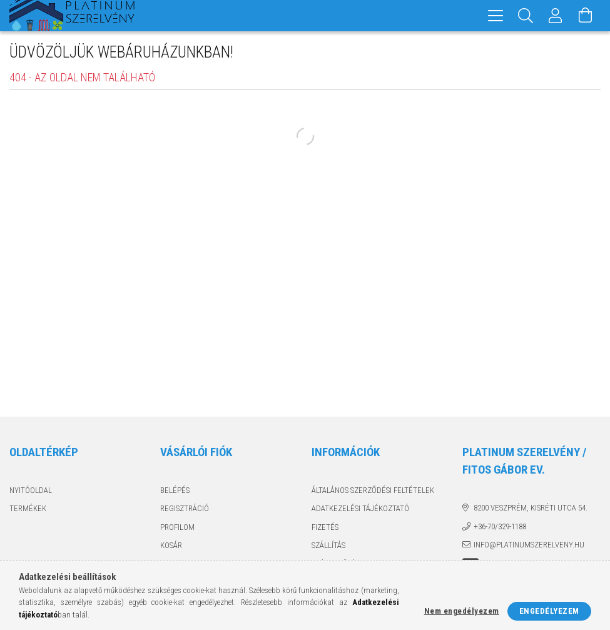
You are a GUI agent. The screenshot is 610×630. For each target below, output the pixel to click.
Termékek (27, 508)
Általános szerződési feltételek (373, 490)
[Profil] (556, 15)
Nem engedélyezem (461, 611)
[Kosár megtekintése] (586, 15)
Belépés (175, 490)
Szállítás (328, 545)
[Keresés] (526, 15)
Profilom (177, 527)
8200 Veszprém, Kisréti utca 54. (530, 507)
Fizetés (325, 527)
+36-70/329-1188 (500, 526)
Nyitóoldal (30, 490)
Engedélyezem (549, 611)
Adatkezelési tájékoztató (360, 508)
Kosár (171, 545)
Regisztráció (184, 508)
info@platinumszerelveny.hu (529, 544)
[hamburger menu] (495, 15)
